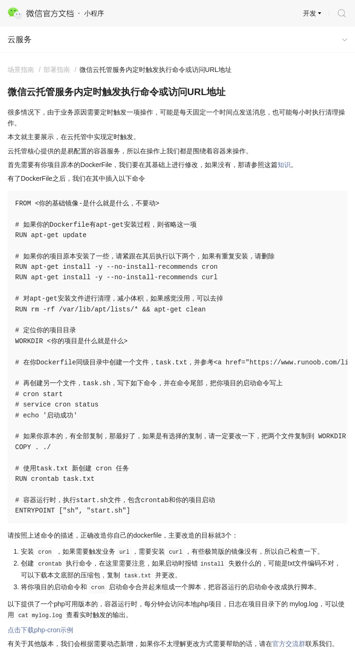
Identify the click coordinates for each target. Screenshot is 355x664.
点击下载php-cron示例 (40, 630)
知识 (284, 164)
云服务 (20, 39)
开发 (309, 13)
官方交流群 (288, 643)
